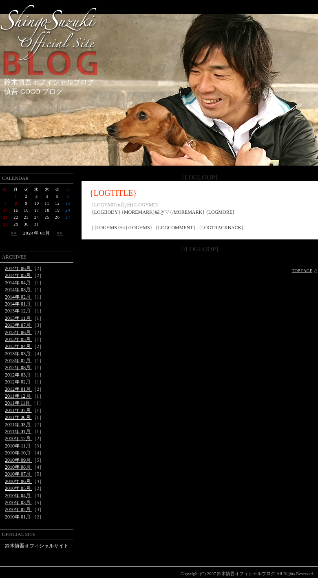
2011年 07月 (18, 410)
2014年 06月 (18, 268)
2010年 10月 (18, 453)
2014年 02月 (18, 297)
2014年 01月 (18, 304)
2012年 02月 (18, 382)
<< (13, 232)
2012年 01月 (18, 389)
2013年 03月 (18, 354)
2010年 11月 (18, 446)
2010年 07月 (18, 474)
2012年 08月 (18, 367)
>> (59, 232)
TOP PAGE (302, 270)
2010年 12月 (18, 438)
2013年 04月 (18, 346)
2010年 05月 (18, 488)
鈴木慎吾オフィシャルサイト (36, 546)
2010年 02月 (18, 509)
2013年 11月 (18, 318)
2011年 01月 (18, 431)
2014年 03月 (18, 289)
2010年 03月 (18, 502)
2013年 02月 (18, 360)
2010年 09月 (18, 460)
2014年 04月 (18, 283)
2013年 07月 (18, 325)
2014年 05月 (18, 275)
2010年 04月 (18, 495)
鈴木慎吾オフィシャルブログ (49, 82)
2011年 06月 (18, 417)
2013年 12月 (18, 311)
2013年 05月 (18, 339)
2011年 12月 (18, 396)
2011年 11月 (18, 403)
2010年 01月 (18, 517)
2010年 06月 (18, 481)
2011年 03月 (18, 424)
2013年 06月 (18, 332)
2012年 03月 (18, 375)
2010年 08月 (18, 467)
